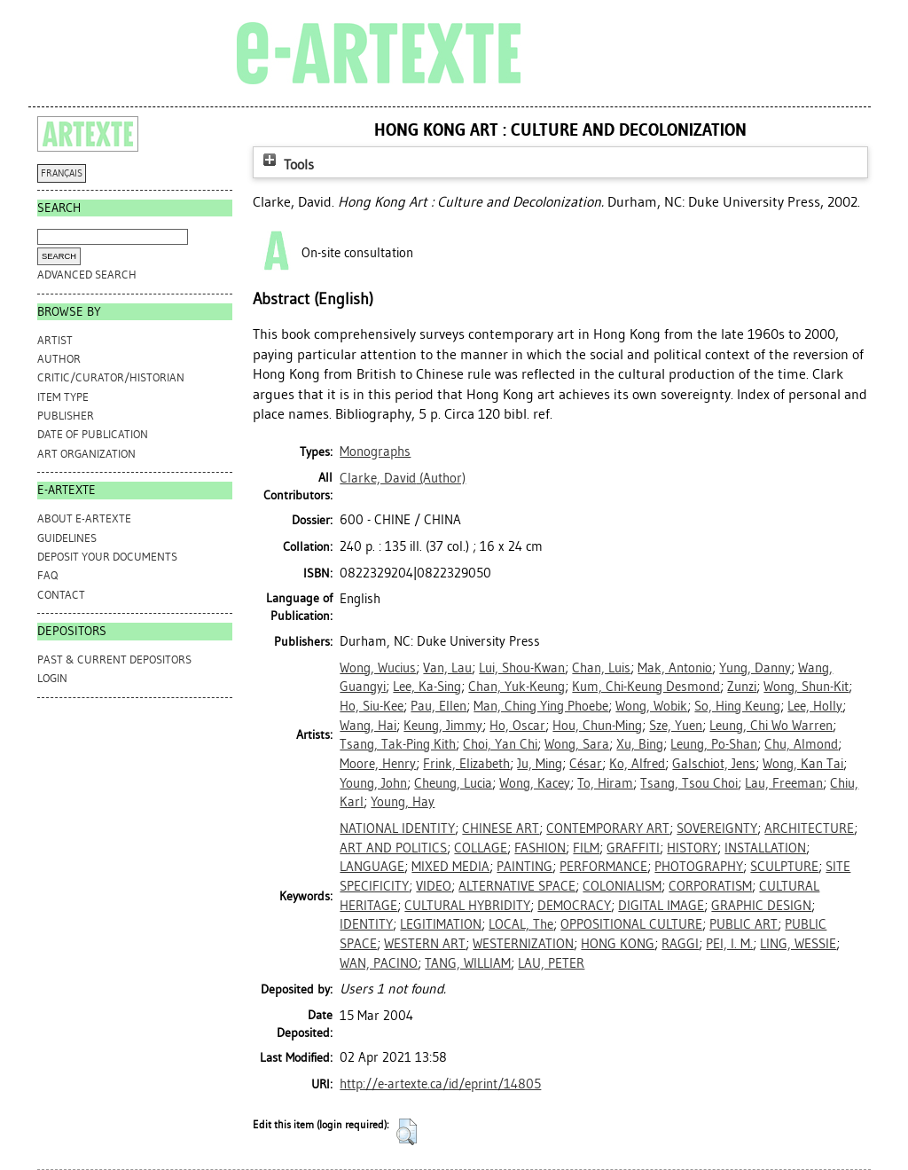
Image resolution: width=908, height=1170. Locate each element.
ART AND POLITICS (393, 848)
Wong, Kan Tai (803, 764)
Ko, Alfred (637, 764)
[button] (406, 1132)
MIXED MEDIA (450, 867)
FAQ (47, 575)
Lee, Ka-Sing (427, 687)
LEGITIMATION (440, 924)
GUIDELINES (67, 538)
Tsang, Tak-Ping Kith (398, 744)
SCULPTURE (784, 867)
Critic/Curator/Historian (110, 377)
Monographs (375, 451)
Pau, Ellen (438, 706)
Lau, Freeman (784, 783)
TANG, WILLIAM (468, 963)
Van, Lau (447, 668)
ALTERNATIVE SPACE (516, 886)
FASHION (540, 848)
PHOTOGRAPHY (698, 867)
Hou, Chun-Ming (597, 726)
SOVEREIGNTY (717, 828)
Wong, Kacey (534, 783)
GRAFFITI (633, 848)
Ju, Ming (539, 764)
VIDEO (433, 886)
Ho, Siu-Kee (371, 706)
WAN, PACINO (379, 963)
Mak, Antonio (675, 668)
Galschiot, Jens (713, 764)
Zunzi (741, 687)
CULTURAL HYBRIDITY (467, 906)
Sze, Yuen (675, 726)
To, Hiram (605, 783)
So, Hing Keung (737, 706)
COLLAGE (480, 848)
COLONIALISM (622, 886)
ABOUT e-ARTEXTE (84, 518)
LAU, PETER (551, 963)
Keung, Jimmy (442, 726)
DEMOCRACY (574, 906)
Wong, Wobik (651, 706)
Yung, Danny (755, 668)
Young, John (373, 783)
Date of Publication (92, 434)
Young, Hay (402, 802)
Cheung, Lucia (453, 783)
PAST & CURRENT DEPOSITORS (114, 659)
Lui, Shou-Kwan (522, 668)
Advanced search (87, 274)
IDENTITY (366, 924)
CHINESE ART (500, 828)
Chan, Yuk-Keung (516, 687)
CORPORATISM (710, 886)
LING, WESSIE (798, 944)
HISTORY (692, 848)
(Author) (403, 478)
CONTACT (61, 594)
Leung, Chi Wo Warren (771, 726)
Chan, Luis (601, 668)
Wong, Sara (576, 744)
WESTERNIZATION (523, 944)
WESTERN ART (425, 944)
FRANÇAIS (61, 173)
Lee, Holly (814, 706)
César (585, 764)
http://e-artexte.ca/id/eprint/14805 (440, 1084)
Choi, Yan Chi (500, 744)
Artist (55, 340)
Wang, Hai (368, 726)
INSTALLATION (765, 848)
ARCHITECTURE (809, 828)
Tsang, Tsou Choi (689, 783)
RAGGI (680, 944)
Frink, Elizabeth (466, 764)
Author (59, 358)
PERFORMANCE (603, 867)
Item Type (63, 397)
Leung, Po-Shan (713, 744)
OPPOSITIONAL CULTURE (631, 924)
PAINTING (524, 867)
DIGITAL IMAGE (661, 906)
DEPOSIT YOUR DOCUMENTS (107, 556)
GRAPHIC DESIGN (761, 906)
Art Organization (86, 453)
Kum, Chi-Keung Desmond (646, 687)
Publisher (65, 415)
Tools (286, 164)
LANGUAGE (372, 867)
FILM (586, 848)
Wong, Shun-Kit (806, 687)
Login (52, 678)
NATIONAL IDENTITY (397, 828)
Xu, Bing (639, 744)
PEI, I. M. (729, 944)
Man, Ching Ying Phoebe (541, 706)
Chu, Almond (801, 744)
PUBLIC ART (743, 924)
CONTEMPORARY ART (607, 828)
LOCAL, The (521, 924)
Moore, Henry (378, 764)
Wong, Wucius (378, 668)
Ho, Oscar (517, 726)
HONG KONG (617, 944)
